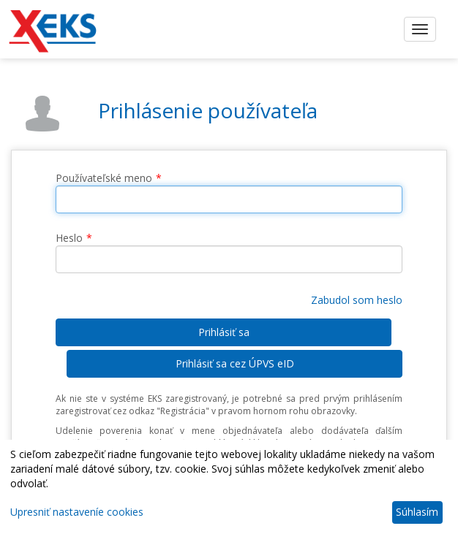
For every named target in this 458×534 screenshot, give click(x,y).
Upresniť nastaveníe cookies (76, 512)
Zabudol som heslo (356, 300)
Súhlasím (417, 512)
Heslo (69, 238)
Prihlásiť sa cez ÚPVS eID (235, 363)
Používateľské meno (104, 178)
